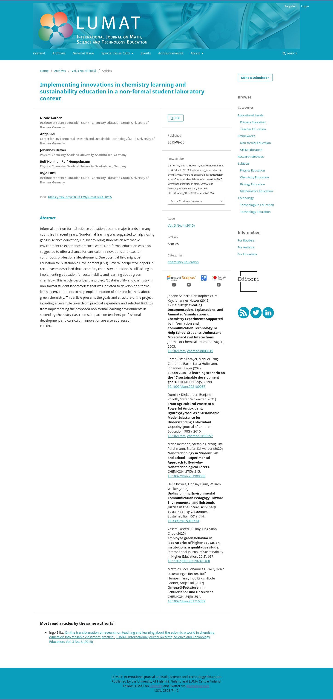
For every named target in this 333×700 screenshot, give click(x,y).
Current (39, 53)
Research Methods (251, 157)
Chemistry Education (183, 262)
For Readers (246, 240)
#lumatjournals (197, 686)
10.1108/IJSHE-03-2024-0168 (189, 561)
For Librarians (247, 254)
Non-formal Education (255, 143)
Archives (59, 53)
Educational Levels (251, 115)
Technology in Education (257, 205)
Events (146, 53)
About (196, 53)
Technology (246, 198)
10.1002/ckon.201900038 (186, 476)
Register (290, 6)
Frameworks (246, 136)
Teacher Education (253, 129)
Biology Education (252, 184)
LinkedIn (156, 686)
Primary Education (253, 122)
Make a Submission (255, 78)
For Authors (246, 247)
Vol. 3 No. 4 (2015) (84, 71)
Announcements (171, 53)
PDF (177, 118)
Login (305, 6)
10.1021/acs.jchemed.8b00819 (190, 351)
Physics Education (252, 170)
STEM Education (251, 150)
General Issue (83, 53)
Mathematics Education (256, 191)
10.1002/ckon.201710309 (186, 601)
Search (290, 53)
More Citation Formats (186, 201)
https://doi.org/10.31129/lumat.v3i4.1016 (80, 197)
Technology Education (255, 212)
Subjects (244, 163)
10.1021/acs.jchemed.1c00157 (190, 436)
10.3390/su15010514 (183, 521)
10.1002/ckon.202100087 (186, 386)
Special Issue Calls (116, 53)
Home (44, 71)
